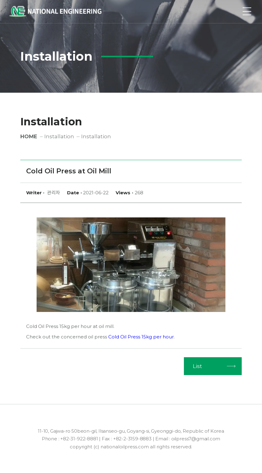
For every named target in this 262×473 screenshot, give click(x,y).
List (197, 366)
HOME (28, 136)
